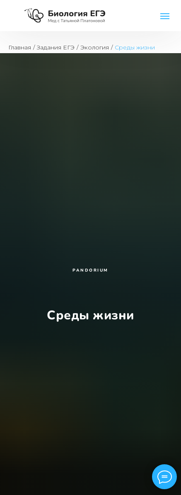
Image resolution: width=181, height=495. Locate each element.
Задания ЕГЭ (56, 47)
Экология (94, 47)
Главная (19, 47)
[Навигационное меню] (164, 16)
